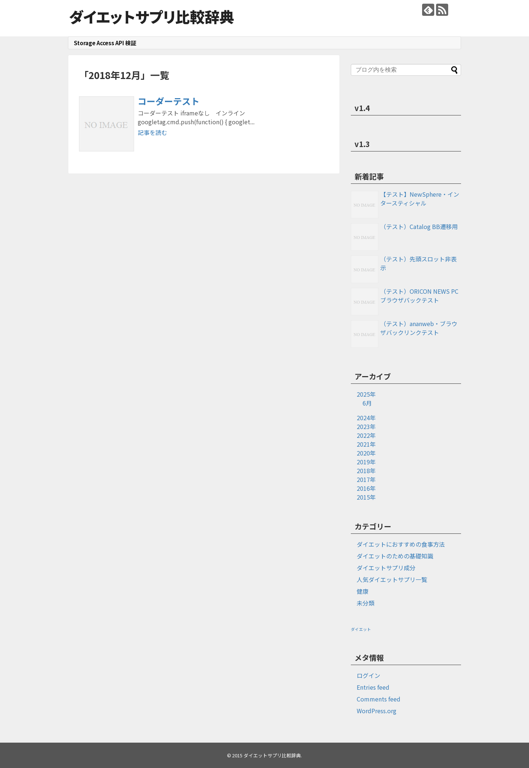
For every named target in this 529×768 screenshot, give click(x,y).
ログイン (368, 675)
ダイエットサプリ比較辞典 (151, 16)
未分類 (365, 603)
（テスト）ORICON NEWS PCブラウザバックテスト (419, 295)
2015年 (366, 497)
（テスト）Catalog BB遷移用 (419, 226)
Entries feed (373, 687)
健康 (362, 591)
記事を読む (152, 132)
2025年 (366, 394)
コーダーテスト (168, 100)
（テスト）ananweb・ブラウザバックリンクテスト (418, 328)
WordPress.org (376, 710)
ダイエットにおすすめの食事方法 (401, 544)
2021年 (366, 444)
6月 (367, 403)
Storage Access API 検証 (105, 43)
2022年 (366, 435)
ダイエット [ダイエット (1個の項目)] (361, 629)
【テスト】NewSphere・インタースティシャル (419, 198)
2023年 (366, 426)
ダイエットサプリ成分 (386, 567)
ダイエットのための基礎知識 (395, 555)
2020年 (366, 453)
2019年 (366, 461)
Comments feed (378, 698)
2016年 (366, 488)
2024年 (366, 417)
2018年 (366, 470)
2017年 (366, 479)
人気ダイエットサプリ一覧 (392, 579)
